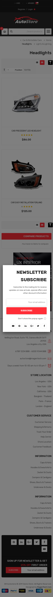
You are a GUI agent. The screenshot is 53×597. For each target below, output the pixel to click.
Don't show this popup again (30, 318)
